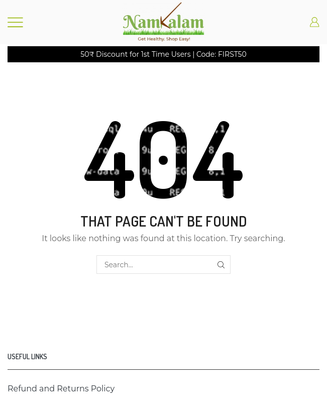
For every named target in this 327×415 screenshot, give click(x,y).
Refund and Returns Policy (61, 388)
